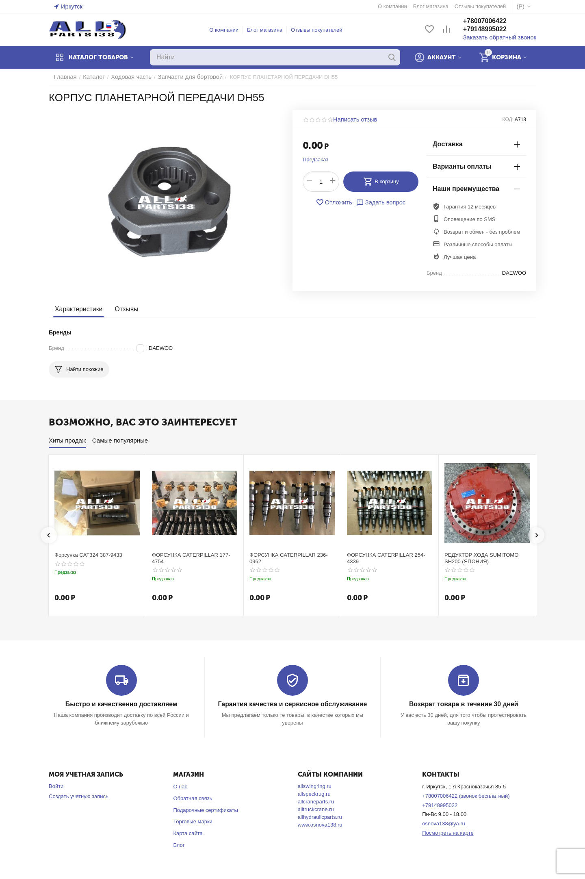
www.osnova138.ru (320, 824)
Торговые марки (192, 821)
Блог (178, 845)
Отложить (336, 202)
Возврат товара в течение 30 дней (463, 704)
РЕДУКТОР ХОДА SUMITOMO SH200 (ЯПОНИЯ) (481, 558)
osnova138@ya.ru (443, 823)
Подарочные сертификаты (205, 810)
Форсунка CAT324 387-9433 (88, 555)
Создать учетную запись (78, 796)
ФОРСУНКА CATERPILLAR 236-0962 (288, 558)
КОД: (508, 119)
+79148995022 (493, 29)
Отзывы (123, 309)
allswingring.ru (315, 786)
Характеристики (77, 309)
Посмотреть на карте (447, 832)
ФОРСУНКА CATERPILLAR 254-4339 (386, 558)
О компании (228, 30)
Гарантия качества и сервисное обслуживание (292, 704)
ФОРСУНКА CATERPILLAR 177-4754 (191, 558)
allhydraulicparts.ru (320, 817)
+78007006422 (493, 21)
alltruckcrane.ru (316, 809)
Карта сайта (187, 833)
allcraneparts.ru (316, 801)
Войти (56, 786)
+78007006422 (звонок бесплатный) (465, 795)
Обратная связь (192, 798)
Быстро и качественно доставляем (121, 704)
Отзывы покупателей (321, 30)
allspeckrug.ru (314, 793)
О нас (180, 786)
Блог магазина (268, 30)
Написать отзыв (352, 119)
